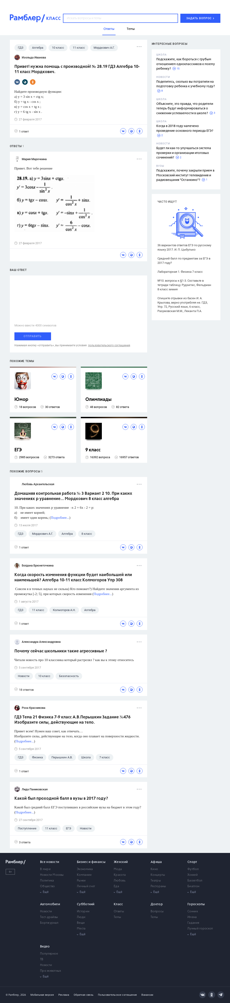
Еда (116, 886)
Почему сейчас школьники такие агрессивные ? (60, 651)
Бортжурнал (49, 922)
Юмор (21, 399)
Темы (117, 917)
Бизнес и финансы (91, 862)
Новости (46, 911)
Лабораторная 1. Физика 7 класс (180, 271)
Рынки (81, 880)
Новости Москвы (52, 874)
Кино (154, 869)
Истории (83, 911)
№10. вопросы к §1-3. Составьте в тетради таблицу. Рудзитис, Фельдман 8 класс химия (184, 285)
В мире (45, 869)
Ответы (119, 911)
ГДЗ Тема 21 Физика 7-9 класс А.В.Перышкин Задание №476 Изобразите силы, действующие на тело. (72, 720)
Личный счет (86, 886)
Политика (47, 880)
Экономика (85, 869)
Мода (118, 869)
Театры (156, 880)
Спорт (192, 862)
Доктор (157, 904)
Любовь (119, 880)
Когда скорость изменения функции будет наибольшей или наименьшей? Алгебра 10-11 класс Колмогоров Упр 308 (73, 577)
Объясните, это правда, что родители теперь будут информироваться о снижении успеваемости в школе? (184, 108)
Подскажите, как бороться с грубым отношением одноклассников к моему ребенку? (185, 64)
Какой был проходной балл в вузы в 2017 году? (61, 799)
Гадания (193, 922)
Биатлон (193, 886)
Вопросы (157, 911)
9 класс (92, 450)
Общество (47, 886)
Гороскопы (196, 904)
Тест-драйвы (49, 917)
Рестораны (158, 886)
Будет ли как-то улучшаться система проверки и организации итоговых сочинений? (183, 153)
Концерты (158, 874)
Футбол (193, 869)
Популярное (49, 953)
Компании (84, 874)
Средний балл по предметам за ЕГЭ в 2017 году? (183, 261)
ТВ (41, 959)
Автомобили (50, 904)
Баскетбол (195, 880)
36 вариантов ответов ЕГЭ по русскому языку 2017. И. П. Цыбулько (184, 247)
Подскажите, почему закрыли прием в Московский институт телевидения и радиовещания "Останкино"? (185, 175)
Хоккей (192, 874)
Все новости (49, 862)
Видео (45, 946)
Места (81, 928)
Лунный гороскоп (200, 928)
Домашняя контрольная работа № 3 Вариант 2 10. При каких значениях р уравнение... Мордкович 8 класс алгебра (73, 496)
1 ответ (21, 131)
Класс (118, 904)
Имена (192, 917)
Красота (120, 874)
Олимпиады (98, 399)
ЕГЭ (18, 450)
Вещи (81, 922)
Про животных (50, 970)
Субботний (86, 904)
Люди (81, 917)
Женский (121, 862)
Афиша (156, 862)
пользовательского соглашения (109, 345)
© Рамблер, (12, 995)
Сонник (192, 911)
